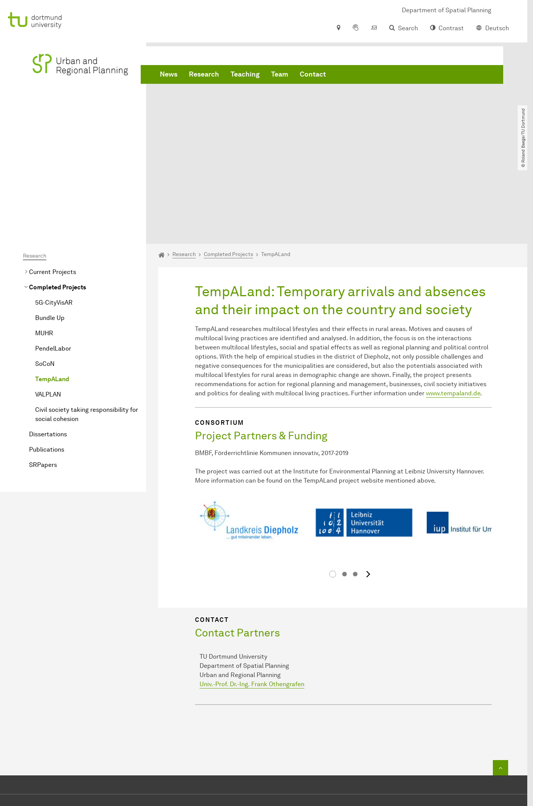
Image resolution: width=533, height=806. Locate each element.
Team (279, 76)
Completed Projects (57, 203)
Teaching (245, 76)
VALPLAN (48, 310)
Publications (46, 365)
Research (204, 76)
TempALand (52, 295)
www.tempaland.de (453, 309)
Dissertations (48, 350)
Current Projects (52, 187)
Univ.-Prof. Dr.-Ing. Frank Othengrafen (252, 592)
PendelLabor (53, 264)
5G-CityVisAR (54, 218)
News (168, 76)
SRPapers (43, 380)
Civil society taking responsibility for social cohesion (86, 330)
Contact (313, 76)
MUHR (44, 249)
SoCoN (45, 279)
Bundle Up (50, 233)
